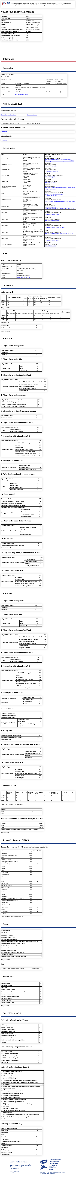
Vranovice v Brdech (32, 115)
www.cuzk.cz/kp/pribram (51, 171)
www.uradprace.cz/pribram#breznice (55, 227)
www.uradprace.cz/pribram (52, 214)
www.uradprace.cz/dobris (52, 220)
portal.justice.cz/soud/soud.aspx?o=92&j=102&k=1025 (60, 201)
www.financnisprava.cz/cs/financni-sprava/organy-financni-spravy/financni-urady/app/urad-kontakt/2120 (59, 160)
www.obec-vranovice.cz (21, 94)
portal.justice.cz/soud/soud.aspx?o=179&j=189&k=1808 (54, 194)
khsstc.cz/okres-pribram (51, 166)
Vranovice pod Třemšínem (8, 115)
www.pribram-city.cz (50, 246)
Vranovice (4, 131)
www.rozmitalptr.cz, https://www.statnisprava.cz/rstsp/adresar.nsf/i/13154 (59, 207)
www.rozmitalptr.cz (50, 177)
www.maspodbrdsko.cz (23, 277)
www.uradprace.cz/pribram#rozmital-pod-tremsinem (59, 233)
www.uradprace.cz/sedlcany (52, 240)
